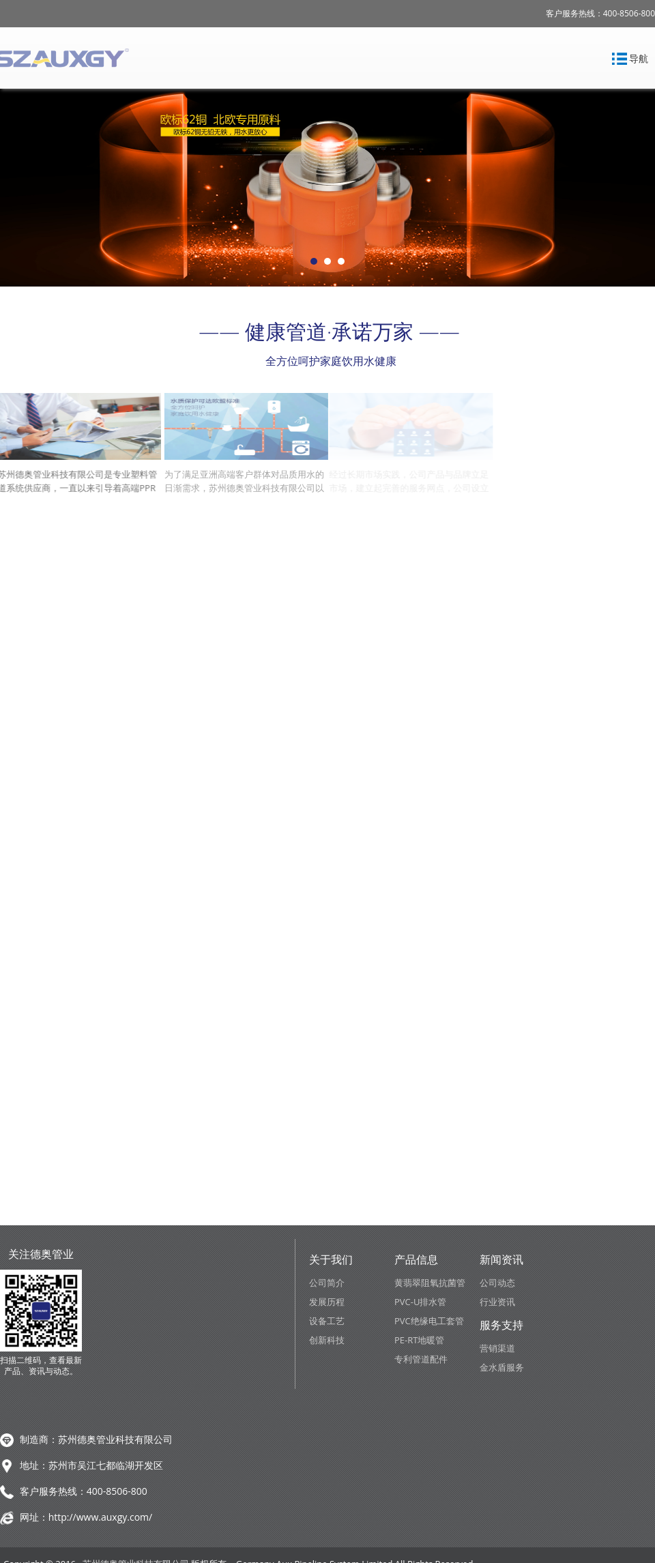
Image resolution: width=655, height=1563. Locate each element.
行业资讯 (497, 1302)
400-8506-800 (117, 1491)
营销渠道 (497, 1348)
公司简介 (327, 1282)
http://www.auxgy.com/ (100, 1516)
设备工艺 (327, 1321)
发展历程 (327, 1302)
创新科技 (327, 1340)
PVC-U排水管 (420, 1302)
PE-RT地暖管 (419, 1340)
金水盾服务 (502, 1367)
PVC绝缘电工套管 (429, 1321)
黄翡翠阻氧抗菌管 (429, 1282)
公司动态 (497, 1282)
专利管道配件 (421, 1359)
